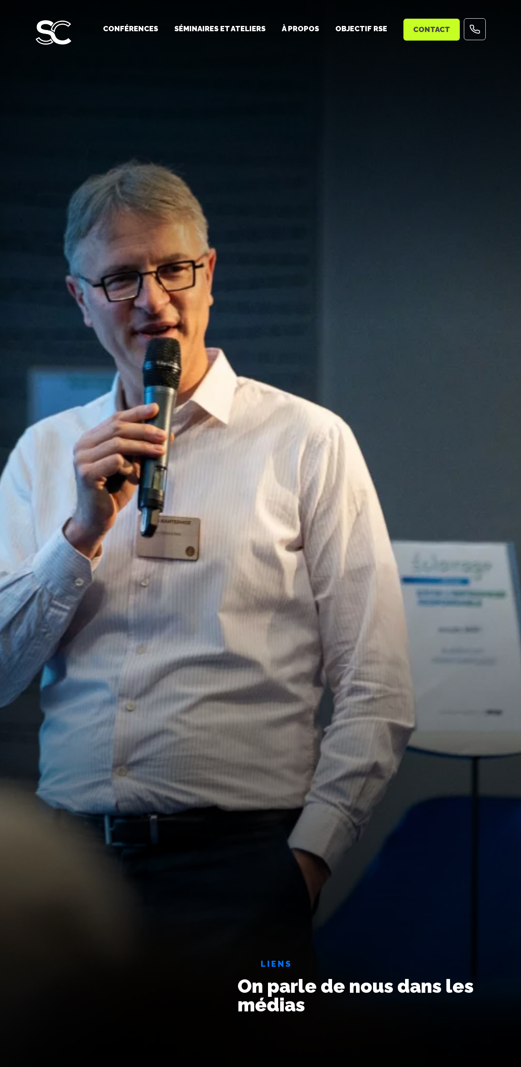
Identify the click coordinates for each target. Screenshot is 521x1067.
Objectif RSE (361, 28)
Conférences (130, 28)
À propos (300, 28)
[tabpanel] (260, 533)
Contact (431, 29)
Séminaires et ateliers (220, 28)
